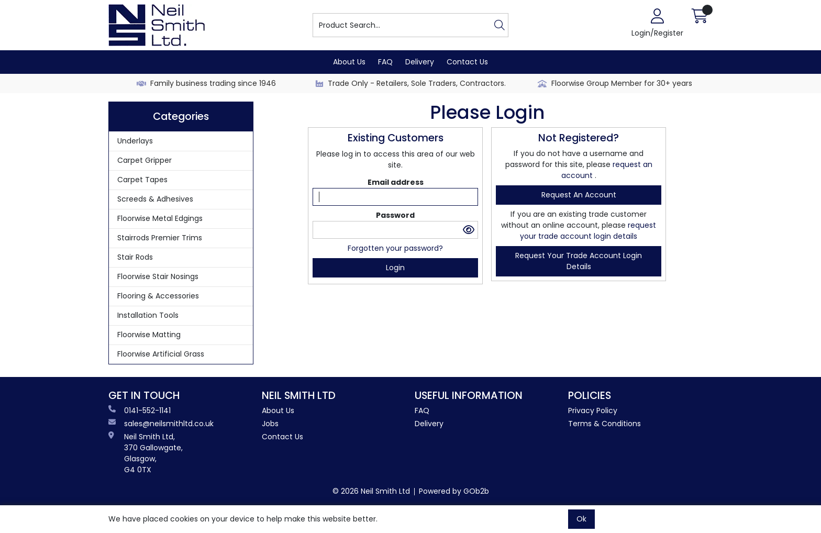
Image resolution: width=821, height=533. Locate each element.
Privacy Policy (592, 410)
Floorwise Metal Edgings (160, 218)
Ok (581, 519)
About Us (349, 62)
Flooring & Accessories (158, 296)
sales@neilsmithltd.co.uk (161, 423)
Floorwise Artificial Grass (160, 354)
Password (395, 215)
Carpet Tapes (142, 179)
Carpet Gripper (144, 160)
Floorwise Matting (149, 334)
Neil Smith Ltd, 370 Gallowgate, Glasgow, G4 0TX (145, 453)
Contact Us (467, 62)
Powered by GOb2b (454, 491)
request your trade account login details (588, 230)
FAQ (385, 62)
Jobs (270, 423)
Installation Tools (148, 315)
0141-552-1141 (139, 410)
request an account (578, 195)
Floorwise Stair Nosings (157, 276)
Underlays (135, 141)
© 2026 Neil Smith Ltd (371, 491)
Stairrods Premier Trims (159, 237)
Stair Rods (135, 257)
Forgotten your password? (395, 248)
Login (395, 267)
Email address (396, 182)
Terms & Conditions (604, 423)
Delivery (419, 62)
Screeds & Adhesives (155, 199)
